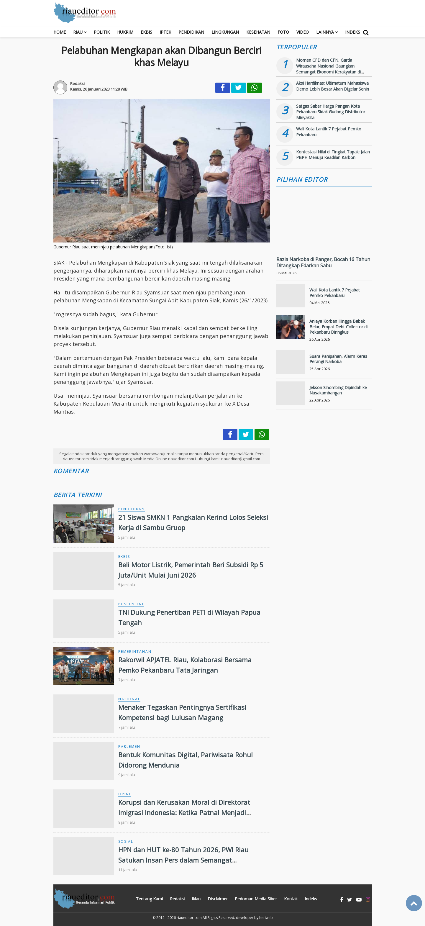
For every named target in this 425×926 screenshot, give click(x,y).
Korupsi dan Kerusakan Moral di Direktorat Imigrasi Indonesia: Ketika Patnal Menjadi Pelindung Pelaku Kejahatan (184, 812)
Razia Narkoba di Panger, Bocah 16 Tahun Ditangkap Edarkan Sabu (323, 262)
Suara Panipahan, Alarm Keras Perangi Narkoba (338, 358)
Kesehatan (258, 32)
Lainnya (325, 32)
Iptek (165, 32)
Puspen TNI (131, 604)
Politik (102, 32)
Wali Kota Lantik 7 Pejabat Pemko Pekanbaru (334, 292)
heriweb (266, 917)
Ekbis (146, 32)
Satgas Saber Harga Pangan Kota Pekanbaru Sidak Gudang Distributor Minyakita (330, 111)
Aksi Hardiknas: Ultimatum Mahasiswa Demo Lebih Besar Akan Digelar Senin (332, 86)
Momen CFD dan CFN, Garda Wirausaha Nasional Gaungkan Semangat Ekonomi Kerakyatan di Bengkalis (328, 68)
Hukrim (125, 32)
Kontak (291, 899)
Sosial (125, 841)
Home (59, 32)
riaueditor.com (189, 917)
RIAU (78, 32)
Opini (124, 793)
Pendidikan (191, 32)
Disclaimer (218, 899)
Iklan (196, 899)
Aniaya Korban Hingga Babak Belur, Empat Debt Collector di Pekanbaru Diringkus (338, 326)
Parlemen (129, 746)
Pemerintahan (135, 651)
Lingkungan (225, 32)
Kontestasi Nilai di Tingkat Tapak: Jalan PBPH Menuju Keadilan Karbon (333, 154)
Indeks (352, 32)
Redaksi (177, 899)
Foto (283, 32)
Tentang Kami (149, 899)
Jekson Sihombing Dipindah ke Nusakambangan (338, 390)
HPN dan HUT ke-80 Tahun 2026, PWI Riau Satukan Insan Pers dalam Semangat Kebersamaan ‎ (183, 860)
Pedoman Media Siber (256, 899)
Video (302, 32)
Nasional (129, 699)
